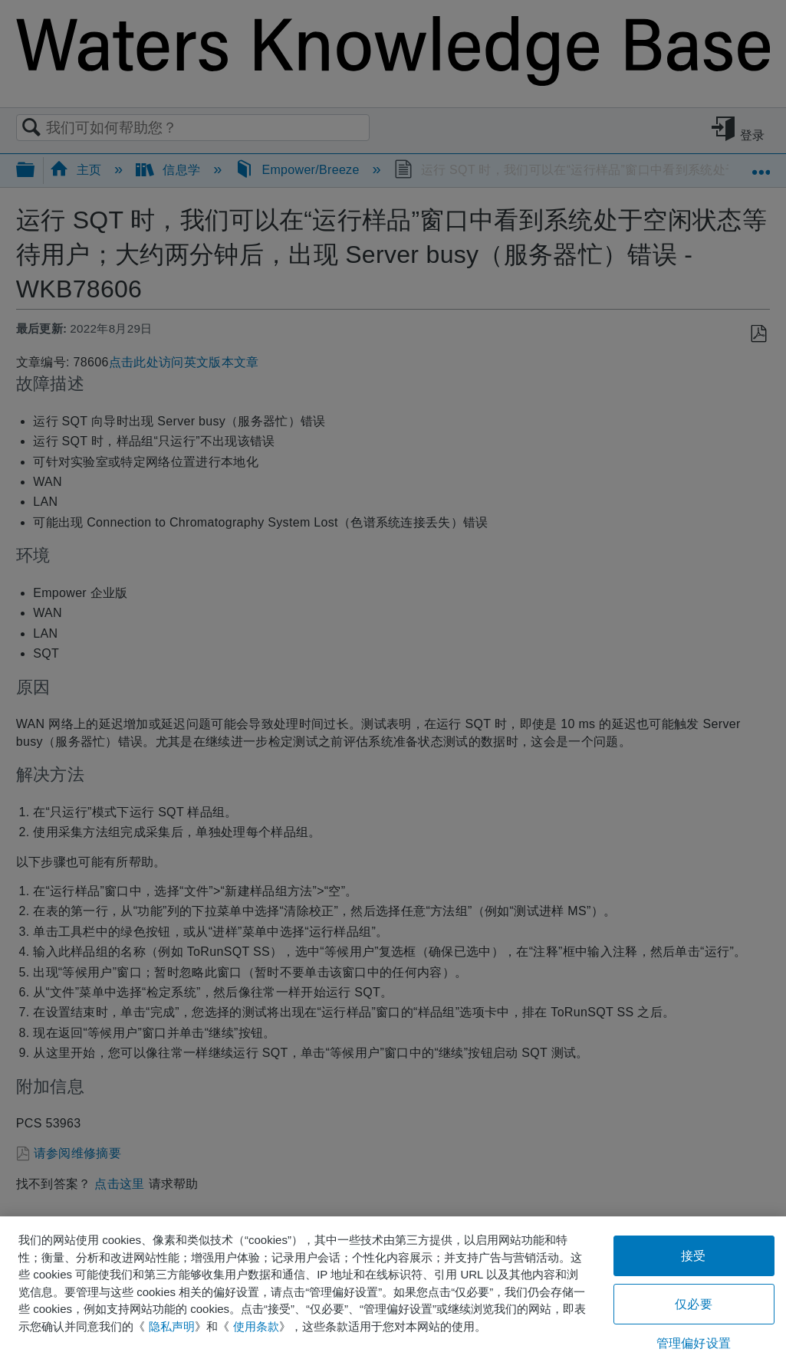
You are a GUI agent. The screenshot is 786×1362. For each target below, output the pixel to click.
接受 (693, 1255)
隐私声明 (172, 1326)
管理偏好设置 (693, 1343)
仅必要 (693, 1304)
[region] (393, 1289)
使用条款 (256, 1326)
